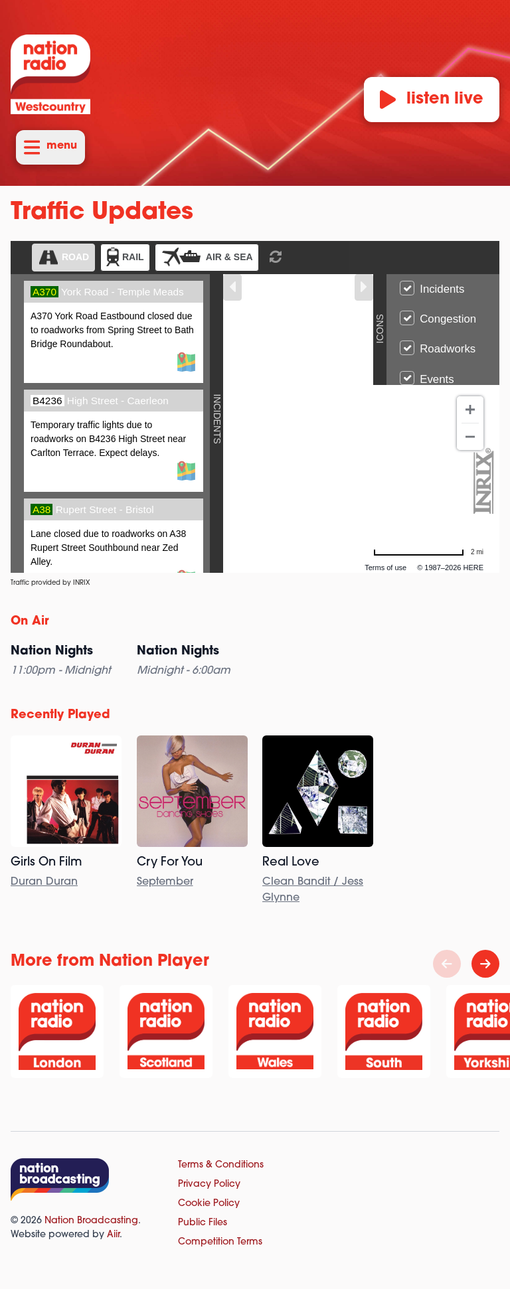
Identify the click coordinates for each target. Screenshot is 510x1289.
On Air (30, 621)
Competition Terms (220, 1242)
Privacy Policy (209, 1184)
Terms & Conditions (221, 1165)
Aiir (113, 1235)
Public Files (202, 1223)
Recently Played (60, 715)
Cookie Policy (209, 1204)
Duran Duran (44, 882)
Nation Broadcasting (91, 1221)
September (165, 882)
